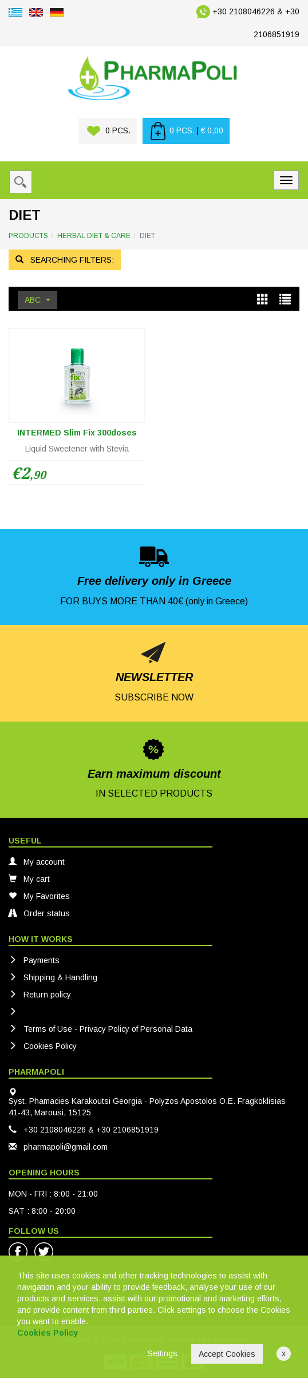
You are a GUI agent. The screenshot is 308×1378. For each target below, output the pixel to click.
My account (37, 861)
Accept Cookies (227, 1354)
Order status (39, 913)
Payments (34, 960)
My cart (29, 879)
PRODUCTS (28, 236)
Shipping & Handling (53, 977)
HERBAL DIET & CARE (94, 236)
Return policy (40, 994)
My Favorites (39, 896)
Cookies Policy (43, 1046)
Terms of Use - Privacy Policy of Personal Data (100, 1029)
